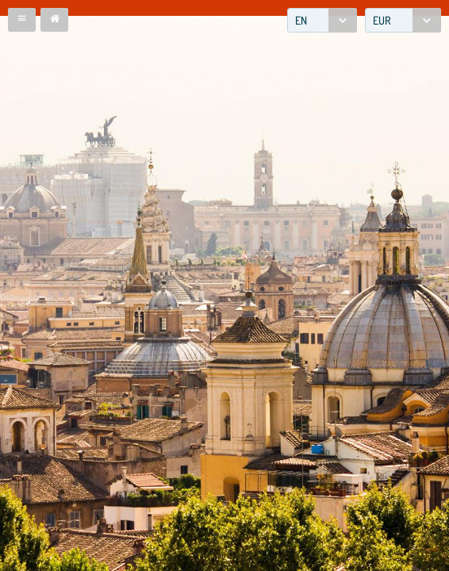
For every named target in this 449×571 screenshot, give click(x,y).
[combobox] (322, 20)
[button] (22, 20)
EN (301, 20)
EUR (382, 20)
